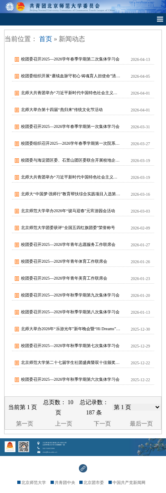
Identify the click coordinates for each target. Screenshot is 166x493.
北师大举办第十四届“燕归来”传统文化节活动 (62, 109)
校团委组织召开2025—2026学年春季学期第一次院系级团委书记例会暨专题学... (71, 143)
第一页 (24, 424)
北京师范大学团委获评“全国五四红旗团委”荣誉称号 (68, 227)
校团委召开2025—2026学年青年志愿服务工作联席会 (68, 244)
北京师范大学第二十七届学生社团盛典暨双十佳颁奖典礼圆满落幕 (71, 362)
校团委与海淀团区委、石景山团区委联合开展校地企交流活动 (71, 160)
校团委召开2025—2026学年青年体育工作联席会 (64, 261)
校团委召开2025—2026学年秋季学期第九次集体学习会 (70, 295)
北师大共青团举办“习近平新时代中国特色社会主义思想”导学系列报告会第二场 (71, 92)
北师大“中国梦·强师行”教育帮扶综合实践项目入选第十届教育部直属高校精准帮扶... (71, 194)
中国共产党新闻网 (126, 482)
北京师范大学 (31, 482)
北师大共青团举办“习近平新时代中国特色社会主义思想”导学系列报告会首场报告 (71, 177)
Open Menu (160, 19)
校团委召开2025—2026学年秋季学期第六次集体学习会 (70, 379)
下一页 (102, 424)
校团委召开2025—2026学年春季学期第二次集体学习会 (70, 59)
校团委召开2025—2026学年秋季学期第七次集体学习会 (70, 345)
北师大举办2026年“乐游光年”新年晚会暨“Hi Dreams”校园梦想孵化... (71, 328)
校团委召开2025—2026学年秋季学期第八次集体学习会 (70, 312)
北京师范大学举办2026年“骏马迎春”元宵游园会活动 (68, 210)
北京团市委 (91, 482)
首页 (45, 38)
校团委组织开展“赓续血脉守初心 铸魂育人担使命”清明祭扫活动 (71, 76)
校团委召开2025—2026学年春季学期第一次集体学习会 (70, 126)
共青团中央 (63, 482)
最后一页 (141, 424)
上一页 (63, 424)
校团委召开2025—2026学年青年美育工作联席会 (64, 278)
